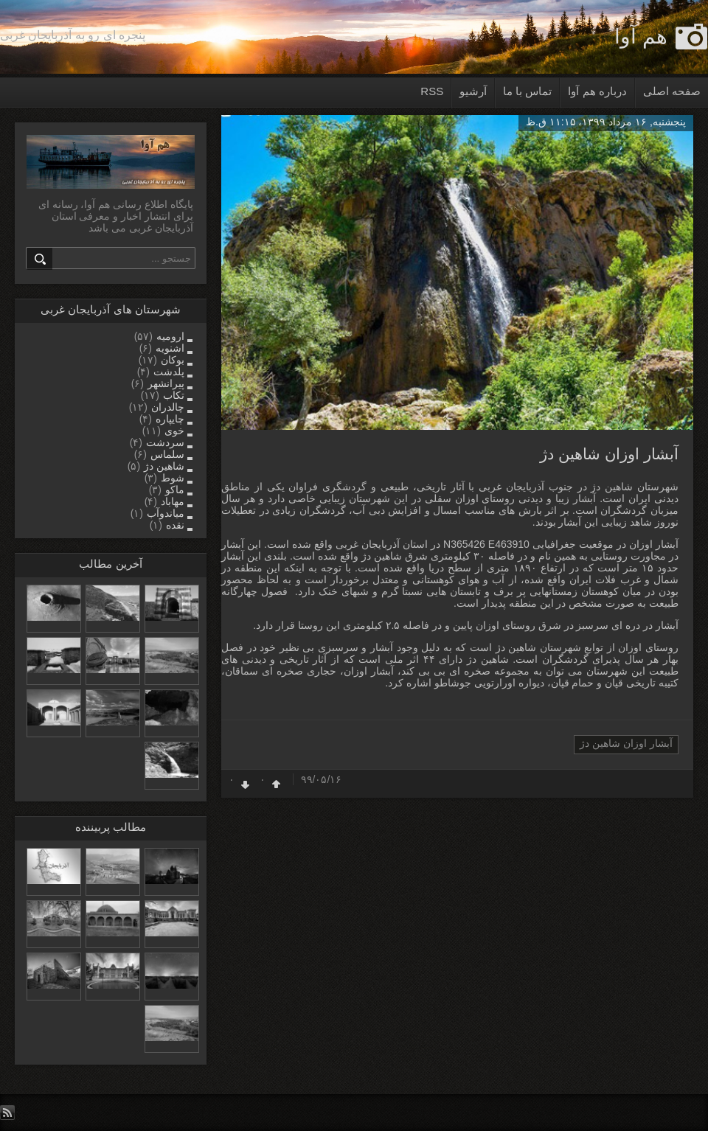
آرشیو (473, 91)
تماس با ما (527, 91)
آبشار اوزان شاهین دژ (609, 453)
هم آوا (640, 36)
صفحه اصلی (672, 91)
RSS (431, 91)
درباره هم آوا (597, 91)
